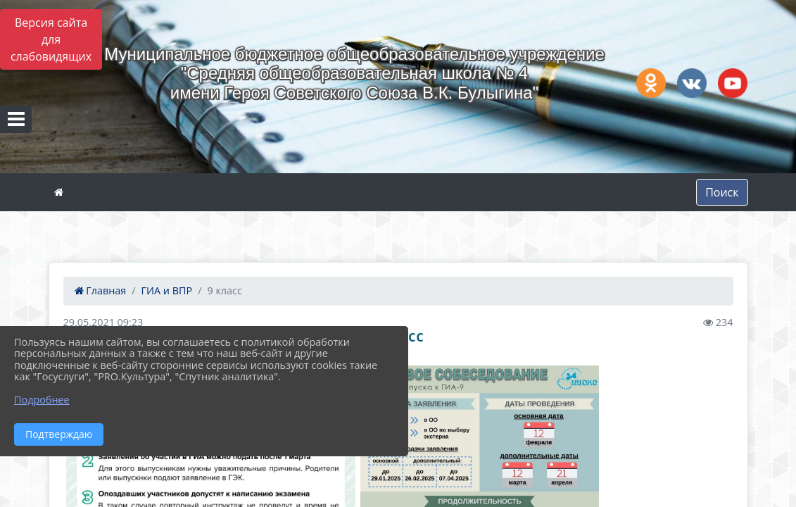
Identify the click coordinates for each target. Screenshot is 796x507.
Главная (101, 290)
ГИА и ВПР (167, 290)
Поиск (721, 192)
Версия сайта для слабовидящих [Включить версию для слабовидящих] (51, 39)
